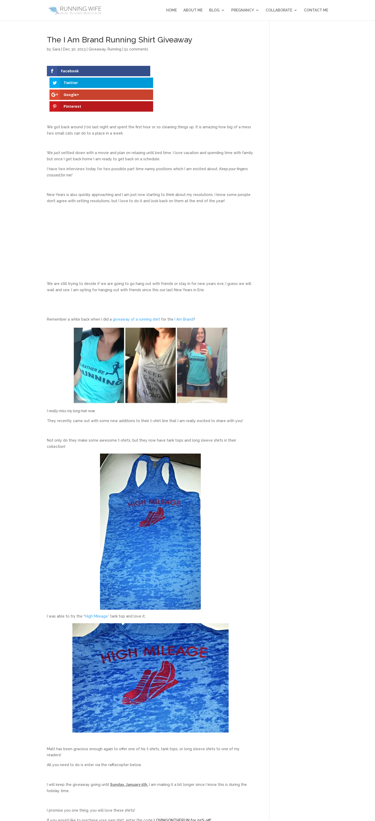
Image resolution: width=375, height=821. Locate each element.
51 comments (136, 49)
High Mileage (96, 581)
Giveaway (97, 49)
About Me (193, 10)
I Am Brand (183, 284)
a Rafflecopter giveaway (150, 794)
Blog (214, 10)
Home (171, 10)
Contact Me (316, 10)
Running (114, 49)
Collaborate (279, 10)
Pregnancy (242, 10)
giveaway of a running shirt (136, 284)
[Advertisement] (150, 209)
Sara (56, 49)
